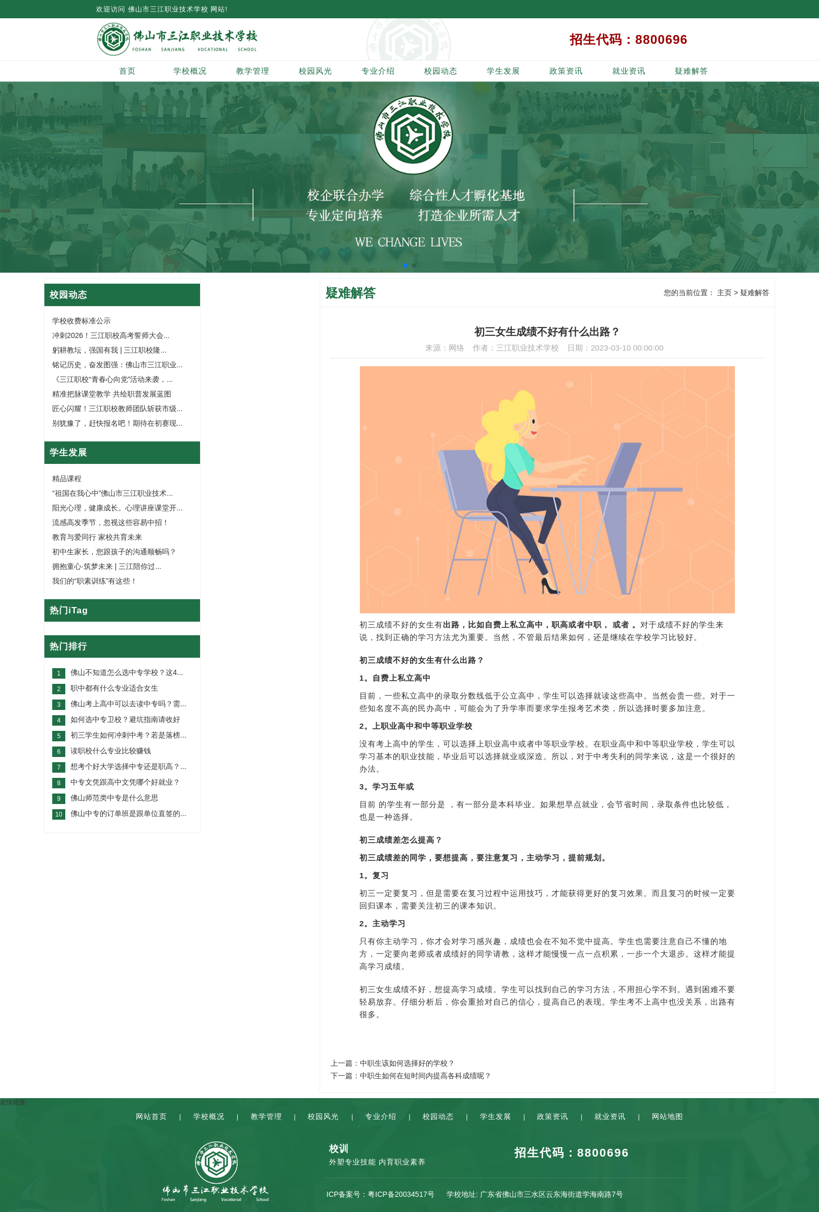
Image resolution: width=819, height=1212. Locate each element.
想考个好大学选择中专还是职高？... (128, 766)
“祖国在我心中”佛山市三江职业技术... (112, 493)
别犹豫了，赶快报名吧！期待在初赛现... (117, 423)
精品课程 (66, 478)
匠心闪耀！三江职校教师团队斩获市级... (117, 408)
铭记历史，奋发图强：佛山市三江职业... (117, 364)
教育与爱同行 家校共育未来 (97, 537)
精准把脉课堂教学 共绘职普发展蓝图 (111, 394)
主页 (724, 292)
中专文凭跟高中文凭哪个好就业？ (125, 782)
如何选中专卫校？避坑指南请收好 (125, 719)
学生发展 (503, 70)
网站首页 (151, 1116)
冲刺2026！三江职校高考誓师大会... (111, 335)
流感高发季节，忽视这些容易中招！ (110, 522)
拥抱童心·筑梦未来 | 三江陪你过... (106, 566)
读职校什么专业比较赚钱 (111, 751)
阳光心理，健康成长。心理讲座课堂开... (117, 508)
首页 (127, 70)
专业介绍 (378, 70)
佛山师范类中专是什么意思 (114, 798)
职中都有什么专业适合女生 (114, 688)
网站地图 (667, 1116)
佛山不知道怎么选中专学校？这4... (127, 672)
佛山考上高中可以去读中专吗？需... (128, 704)
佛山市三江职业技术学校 (168, 9)
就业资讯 (629, 70)
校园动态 (441, 70)
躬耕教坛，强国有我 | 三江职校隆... (109, 350)
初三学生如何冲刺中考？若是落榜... (128, 735)
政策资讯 (566, 70)
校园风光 (315, 70)
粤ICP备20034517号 (401, 1194)
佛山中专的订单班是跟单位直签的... (128, 813)
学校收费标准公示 (81, 321)
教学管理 (253, 70)
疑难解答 (691, 70)
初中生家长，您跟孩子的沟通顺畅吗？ (114, 551)
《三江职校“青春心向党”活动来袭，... (112, 379)
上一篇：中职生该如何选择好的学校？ (393, 1063)
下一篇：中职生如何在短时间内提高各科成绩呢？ (411, 1075)
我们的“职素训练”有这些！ (94, 581)
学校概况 (190, 70)
